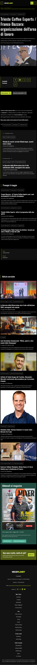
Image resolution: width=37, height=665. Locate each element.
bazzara (19, 207)
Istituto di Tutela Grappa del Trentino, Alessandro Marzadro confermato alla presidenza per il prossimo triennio (17, 379)
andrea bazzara (14, 225)
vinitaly (8, 137)
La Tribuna (18, 656)
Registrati (31, 554)
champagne (3, 337)
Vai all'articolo (7, 541)
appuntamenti (13, 207)
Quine (18, 653)
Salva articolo (6, 93)
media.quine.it (12, 585)
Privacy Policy (18, 607)
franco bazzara (13, 14)
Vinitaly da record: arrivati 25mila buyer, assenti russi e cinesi (18, 142)
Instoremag (18, 639)
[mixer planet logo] (18, 572)
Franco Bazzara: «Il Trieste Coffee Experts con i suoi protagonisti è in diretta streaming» (17, 195)
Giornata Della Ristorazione (20, 161)
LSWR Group (18, 650)
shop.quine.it (19, 585)
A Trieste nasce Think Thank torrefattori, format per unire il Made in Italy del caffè (18, 230)
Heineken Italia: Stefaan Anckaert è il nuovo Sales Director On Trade (16, 430)
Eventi (18, 622)
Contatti (18, 599)
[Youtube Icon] (24, 589)
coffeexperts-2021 (21, 14)
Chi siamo (18, 597)
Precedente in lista (8, 133)
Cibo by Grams (18, 624)
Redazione (11, 146)
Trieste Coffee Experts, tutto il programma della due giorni (17, 213)
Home (2, 7)
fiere (4, 137)
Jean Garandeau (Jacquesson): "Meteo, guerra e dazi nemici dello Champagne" (17, 342)
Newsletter (18, 602)
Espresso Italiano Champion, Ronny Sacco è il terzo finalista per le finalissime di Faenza (17, 468)
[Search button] (35, 3)
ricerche (13, 137)
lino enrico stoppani (6, 161)
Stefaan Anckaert (11, 426)
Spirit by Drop (18, 627)
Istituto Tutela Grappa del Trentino (16, 373)
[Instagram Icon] (17, 589)
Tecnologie (18, 616)
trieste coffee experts (5, 14)
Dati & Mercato (7, 7)
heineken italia (3, 426)
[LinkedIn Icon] (22, 589)
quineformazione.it (26, 585)
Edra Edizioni (18, 645)
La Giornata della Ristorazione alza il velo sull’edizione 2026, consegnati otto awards (16, 166)
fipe (12, 161)
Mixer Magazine (18, 605)
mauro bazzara (13, 190)
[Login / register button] (31, 3)
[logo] (8, 3)
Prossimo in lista (7, 158)
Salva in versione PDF (19, 93)
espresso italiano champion (6, 463)
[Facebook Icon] (20, 589)
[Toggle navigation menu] (2, 3)
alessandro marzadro (5, 373)
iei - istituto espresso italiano (18, 463)
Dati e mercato (18, 614)
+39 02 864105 (20, 582)
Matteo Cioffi (11, 345)
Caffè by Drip (18, 630)
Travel (18, 619)
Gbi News (18, 636)
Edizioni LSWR (18, 648)
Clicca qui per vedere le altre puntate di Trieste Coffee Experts (14, 120)
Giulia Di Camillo (13, 169)
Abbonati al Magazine (19, 541)
